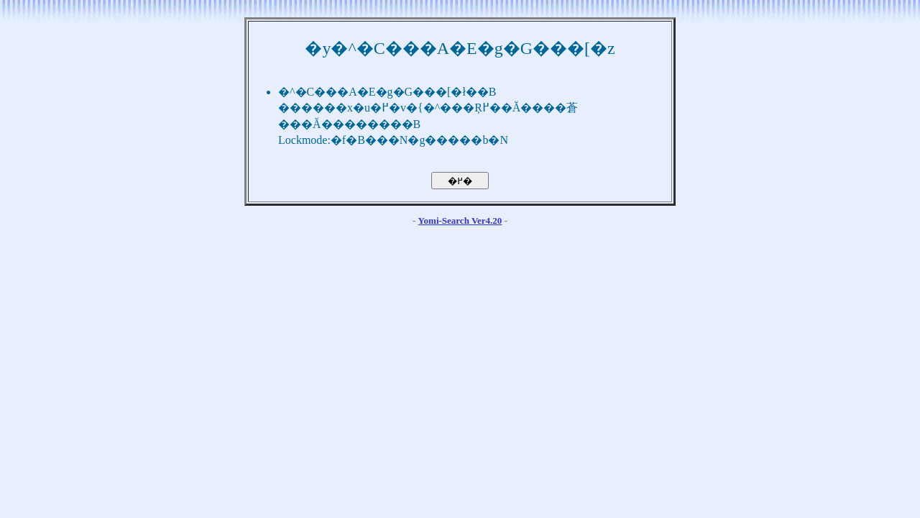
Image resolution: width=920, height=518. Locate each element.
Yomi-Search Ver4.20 (460, 220)
